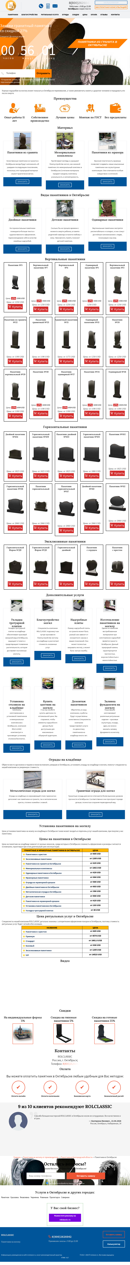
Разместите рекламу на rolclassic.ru (65, 1217)
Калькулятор (111, 2)
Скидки (75, 15)
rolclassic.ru (32, 1255)
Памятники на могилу (10, 1242)
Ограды (65, 15)
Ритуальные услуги (50, 15)
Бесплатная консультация (111, 7)
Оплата (94, 15)
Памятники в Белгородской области (76, 1157)
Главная (17, 1157)
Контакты (115, 15)
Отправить (43, 73)
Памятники (13, 15)
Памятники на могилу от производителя (40, 1157)
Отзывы (104, 15)
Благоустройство (30, 15)
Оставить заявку (114, 1234)
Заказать (22, 182)
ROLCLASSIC (7, 1234)
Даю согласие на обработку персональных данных (65, 1183)
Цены (85, 15)
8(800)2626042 (80, 3)
